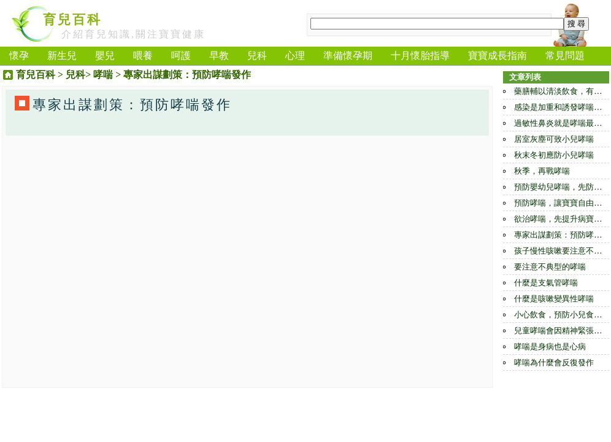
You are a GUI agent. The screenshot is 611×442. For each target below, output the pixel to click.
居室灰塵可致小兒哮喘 (554, 139)
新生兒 (62, 55)
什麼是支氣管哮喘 (546, 282)
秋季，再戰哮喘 (542, 171)
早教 (219, 55)
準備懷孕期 (347, 55)
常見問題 (565, 55)
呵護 (181, 55)
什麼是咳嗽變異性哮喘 (554, 298)
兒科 (257, 55)
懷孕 (19, 55)
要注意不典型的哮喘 (550, 266)
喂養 (143, 55)
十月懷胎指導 (420, 55)
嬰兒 (105, 55)
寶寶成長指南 (497, 55)
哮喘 (103, 74)
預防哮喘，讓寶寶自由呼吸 (562, 202)
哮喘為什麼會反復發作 (554, 362)
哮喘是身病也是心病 (550, 346)
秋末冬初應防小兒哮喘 (554, 155)
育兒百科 (72, 19)
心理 (295, 55)
